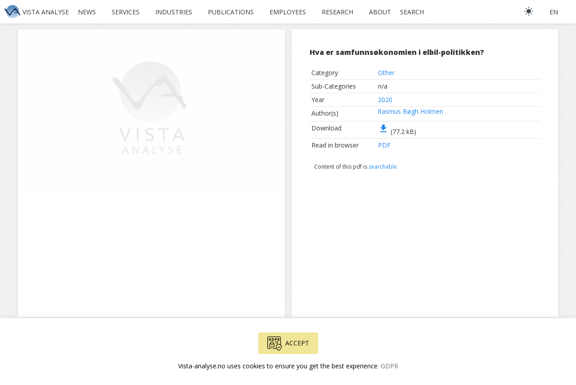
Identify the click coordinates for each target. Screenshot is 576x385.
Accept (288, 343)
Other (386, 72)
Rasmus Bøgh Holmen (410, 111)
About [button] (380, 12)
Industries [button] (173, 12)
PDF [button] (384, 145)
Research (337, 12)
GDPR (389, 366)
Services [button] (126, 12)
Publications (231, 12)
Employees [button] (288, 12)
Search (412, 12)
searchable (383, 166)
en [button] (553, 12)
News (87, 12)
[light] (528, 11)
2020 (385, 99)
